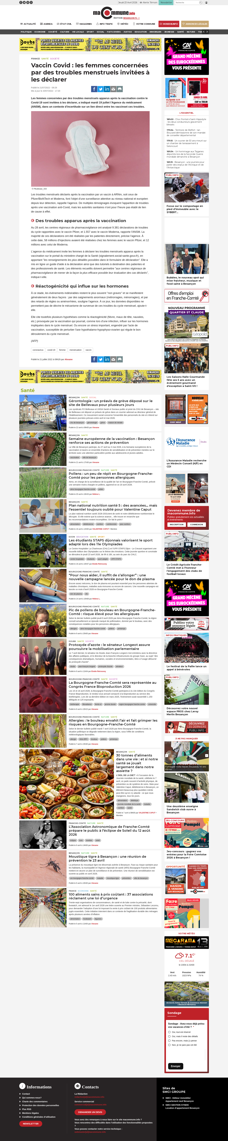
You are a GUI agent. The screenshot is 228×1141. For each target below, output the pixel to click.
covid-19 (51, 350)
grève (102, 423)
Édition (118, 18)
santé (129, 808)
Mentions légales (30, 1113)
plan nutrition (125, 524)
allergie (73, 739)
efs (86, 594)
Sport (101, 537)
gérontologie (92, 423)
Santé (45, 58)
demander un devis (90, 1112)
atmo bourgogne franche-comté (82, 489)
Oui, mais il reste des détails (185, 1036)
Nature (105, 470)
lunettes (89, 840)
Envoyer (175, 1066)
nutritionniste (111, 524)
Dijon (72, 537)
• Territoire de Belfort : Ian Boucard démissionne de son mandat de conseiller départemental (186, 133)
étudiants (91, 559)
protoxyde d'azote (105, 666)
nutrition (100, 524)
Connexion (196, 524)
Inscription (176, 524)
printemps (121, 629)
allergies (73, 629)
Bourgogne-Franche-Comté (84, 470)
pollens (111, 629)
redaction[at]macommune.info (89, 1097)
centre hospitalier (77, 559)
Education (82, 537)
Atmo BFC (83, 739)
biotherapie (74, 704)
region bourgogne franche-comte (132, 704)
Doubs (72, 641)
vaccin (89, 350)
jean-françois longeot (87, 666)
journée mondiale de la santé (129, 804)
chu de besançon (77, 423)
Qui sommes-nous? (32, 1098)
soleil (98, 840)
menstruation (76, 350)
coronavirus (38, 350)
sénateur (119, 666)
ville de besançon (89, 457)
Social (92, 397)
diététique (134, 800)
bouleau (94, 739)
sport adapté (103, 559)
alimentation (75, 524)
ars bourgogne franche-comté (81, 878)
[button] (200, 2)
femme (62, 350)
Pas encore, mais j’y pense (184, 1040)
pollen (101, 489)
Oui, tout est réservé (181, 1032)
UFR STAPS (116, 559)
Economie (83, 891)
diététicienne (88, 524)
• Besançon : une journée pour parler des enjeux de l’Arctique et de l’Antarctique (185, 165)
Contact (26, 1094)
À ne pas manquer (186, 738)
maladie (147, 804)
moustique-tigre (113, 878)
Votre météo (186, 933)
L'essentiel (187, 113)
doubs (72, 666)
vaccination (74, 457)
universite (152, 704)
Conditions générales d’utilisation (39, 1117)
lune (81, 840)
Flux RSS (26, 1109)
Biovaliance (87, 704)
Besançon (74, 397)
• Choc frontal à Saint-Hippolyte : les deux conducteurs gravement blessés (186, 122)
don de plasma (76, 594)
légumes (98, 919)
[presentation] (166, 755)
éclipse (73, 840)
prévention (126, 878)
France (35, 58)
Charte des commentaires (35, 1101)
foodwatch (87, 919)
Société (54, 58)
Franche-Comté (77, 823)
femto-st (98, 704)
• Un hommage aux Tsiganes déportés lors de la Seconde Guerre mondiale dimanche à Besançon (185, 154)
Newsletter (31, 1123)
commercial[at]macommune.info (91, 1104)
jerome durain (110, 704)
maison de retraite (115, 423)
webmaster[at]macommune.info (90, 1132)
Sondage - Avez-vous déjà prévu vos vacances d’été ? (186, 1025)
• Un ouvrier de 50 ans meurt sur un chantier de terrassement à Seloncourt (187, 143)
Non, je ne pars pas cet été (184, 1045)
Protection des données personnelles (40, 1105)
